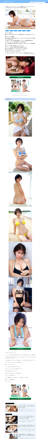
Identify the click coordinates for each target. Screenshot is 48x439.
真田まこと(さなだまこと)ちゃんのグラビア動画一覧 (20, 95)
